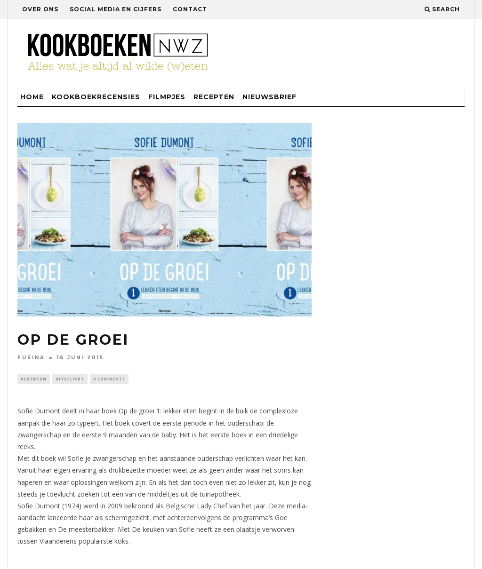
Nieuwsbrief (269, 97)
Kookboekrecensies (96, 97)
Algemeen (34, 379)
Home (32, 97)
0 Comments (109, 379)
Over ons (40, 9)
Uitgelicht (70, 379)
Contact (190, 9)
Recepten (213, 97)
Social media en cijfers (115, 9)
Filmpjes (166, 97)
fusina (31, 358)
